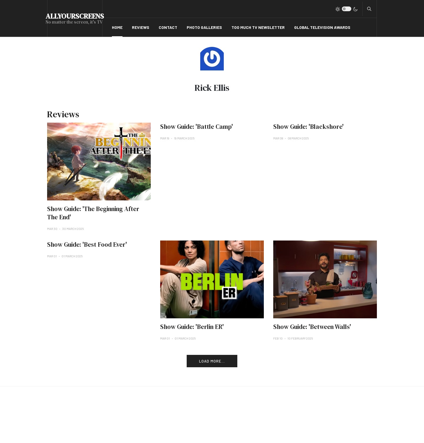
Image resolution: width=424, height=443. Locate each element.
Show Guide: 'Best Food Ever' (87, 244)
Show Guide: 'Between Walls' (312, 326)
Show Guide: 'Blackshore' (308, 126)
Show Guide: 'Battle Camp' (196, 126)
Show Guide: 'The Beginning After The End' (93, 213)
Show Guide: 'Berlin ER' (192, 326)
